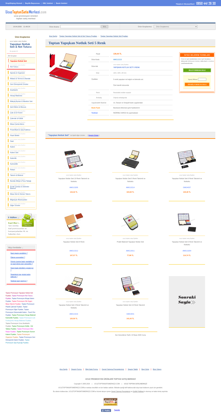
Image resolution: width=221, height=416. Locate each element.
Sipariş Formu (76, 369)
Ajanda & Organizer (17, 72)
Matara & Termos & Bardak (20, 77)
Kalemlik (17, 157)
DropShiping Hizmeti (14, 3)
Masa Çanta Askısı (17, 123)
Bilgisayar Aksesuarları (18, 199)
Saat (17, 140)
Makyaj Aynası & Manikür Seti (21, 100)
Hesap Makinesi (17, 95)
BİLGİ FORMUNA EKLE (197, 70)
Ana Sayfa (53, 36)
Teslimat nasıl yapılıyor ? (19, 281)
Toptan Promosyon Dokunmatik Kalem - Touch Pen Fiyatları (20, 312)
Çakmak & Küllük (17, 117)
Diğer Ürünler (17, 204)
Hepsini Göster (93, 135)
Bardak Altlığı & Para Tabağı (20, 180)
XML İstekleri (48, 3)
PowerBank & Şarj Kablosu (20, 129)
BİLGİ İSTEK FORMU (156, 20)
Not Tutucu (17, 66)
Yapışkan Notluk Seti (18, 60)
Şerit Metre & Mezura (18, 106)
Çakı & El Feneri (17, 112)
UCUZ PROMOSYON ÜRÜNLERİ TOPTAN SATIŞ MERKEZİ (110, 379)
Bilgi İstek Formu (91, 369)
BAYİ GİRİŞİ (195, 20)
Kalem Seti (17, 151)
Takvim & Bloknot (17, 174)
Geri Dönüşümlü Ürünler (19, 83)
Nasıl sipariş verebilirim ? (19, 253)
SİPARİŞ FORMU (117, 20)
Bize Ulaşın (157, 369)
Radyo (17, 168)
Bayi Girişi (145, 369)
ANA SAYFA (78, 20)
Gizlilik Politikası (138, 391)
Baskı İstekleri (61, 3)
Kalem (17, 146)
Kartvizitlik (17, 163)
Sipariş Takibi (133, 369)
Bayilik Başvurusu (32, 3)
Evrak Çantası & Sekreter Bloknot (19, 186)
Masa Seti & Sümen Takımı (20, 193)
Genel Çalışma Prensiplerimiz (113, 369)
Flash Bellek (17, 134)
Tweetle (117, 410)
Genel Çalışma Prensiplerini (120, 391)
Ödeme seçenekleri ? (18, 257)
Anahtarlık (17, 89)
